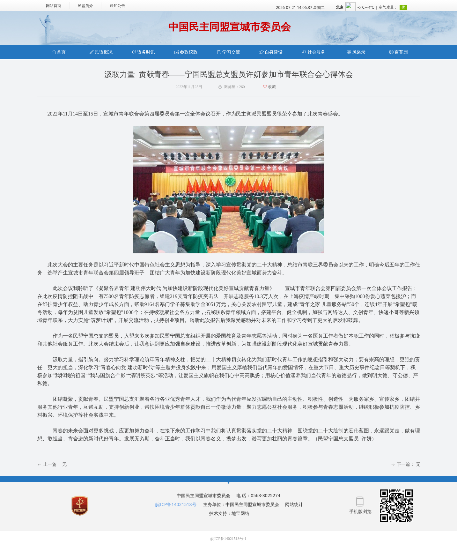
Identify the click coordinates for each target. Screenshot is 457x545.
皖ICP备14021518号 (175, 504)
